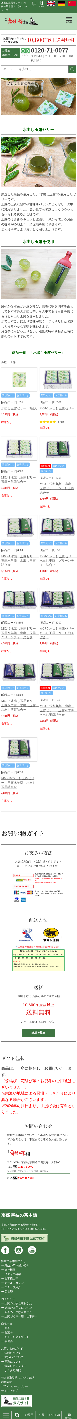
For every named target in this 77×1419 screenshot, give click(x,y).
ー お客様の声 (9, 1278)
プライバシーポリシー (15, 1386)
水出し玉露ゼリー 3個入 (19, 408)
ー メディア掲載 (11, 1274)
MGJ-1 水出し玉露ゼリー (57, 408)
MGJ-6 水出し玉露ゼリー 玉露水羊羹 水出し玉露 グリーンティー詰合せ (20, 633)
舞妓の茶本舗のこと (13, 1261)
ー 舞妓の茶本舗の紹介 (15, 1265)
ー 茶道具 (7, 1341)
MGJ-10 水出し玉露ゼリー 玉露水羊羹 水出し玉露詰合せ (18, 783)
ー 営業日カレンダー (14, 1366)
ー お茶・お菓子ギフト (15, 1336)
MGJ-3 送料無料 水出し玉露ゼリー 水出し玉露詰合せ (57, 488)
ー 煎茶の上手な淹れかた (16, 1312)
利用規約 (6, 1382)
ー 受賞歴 (7, 1291)
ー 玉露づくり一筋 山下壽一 (19, 1316)
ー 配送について (11, 1361)
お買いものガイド (12, 1348)
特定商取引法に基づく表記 (17, 1377)
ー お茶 (5, 1328)
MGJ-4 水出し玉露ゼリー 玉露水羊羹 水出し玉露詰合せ (20, 561)
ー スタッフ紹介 (11, 1287)
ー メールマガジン (12, 1282)
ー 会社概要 (8, 1269)
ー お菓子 (7, 1332)
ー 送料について (11, 1352)
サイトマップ (9, 1390)
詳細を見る (38, 1032)
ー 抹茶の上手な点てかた (16, 1307)
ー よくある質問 (11, 1370)
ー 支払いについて (12, 1357)
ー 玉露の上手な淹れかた (16, 1303)
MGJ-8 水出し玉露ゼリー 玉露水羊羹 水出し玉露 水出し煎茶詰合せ (20, 705)
